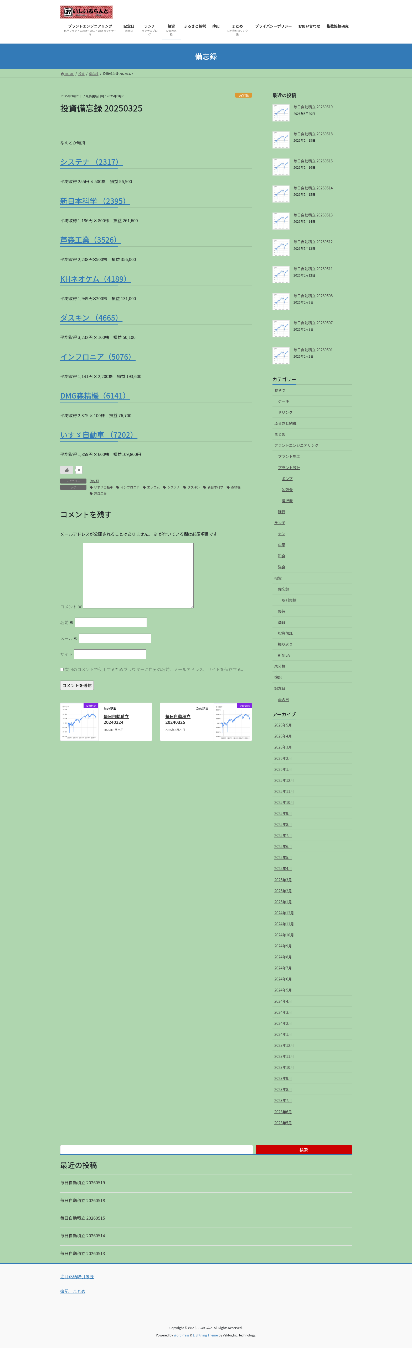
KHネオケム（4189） (95, 278)
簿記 (278, 677)
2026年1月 (283, 769)
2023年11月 (284, 1056)
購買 (281, 511)
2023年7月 (283, 1100)
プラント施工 (289, 456)
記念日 (279, 688)
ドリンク (285, 412)
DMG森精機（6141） (95, 395)
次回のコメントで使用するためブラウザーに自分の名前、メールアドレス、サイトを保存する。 (155, 669)
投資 (278, 578)
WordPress (181, 1335)
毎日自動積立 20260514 (313, 187)
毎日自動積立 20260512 (313, 241)
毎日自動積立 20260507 (313, 322)
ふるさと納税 (285, 423)
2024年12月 (284, 912)
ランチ (279, 522)
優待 (281, 611)
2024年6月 (283, 978)
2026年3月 (283, 747)
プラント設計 (289, 467)
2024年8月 (283, 956)
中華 (281, 544)
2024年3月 (283, 1012)
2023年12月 (284, 1045)
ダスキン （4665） (91, 317)
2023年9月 (283, 1078)
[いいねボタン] (66, 470)
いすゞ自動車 (103, 487)
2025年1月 (283, 901)
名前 (67, 622)
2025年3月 (283, 879)
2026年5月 (283, 725)
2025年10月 (284, 802)
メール (69, 638)
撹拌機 (287, 500)
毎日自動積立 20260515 (313, 160)
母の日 (283, 699)
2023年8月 (283, 1089)
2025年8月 (283, 824)
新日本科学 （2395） (95, 200)
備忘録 (244, 95)
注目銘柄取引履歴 (77, 1276)
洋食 (281, 566)
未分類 (279, 666)
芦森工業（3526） (90, 239)
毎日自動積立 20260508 (313, 295)
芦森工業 (100, 493)
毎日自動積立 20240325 (177, 719)
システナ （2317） (91, 161)
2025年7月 (283, 835)
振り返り (285, 644)
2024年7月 (283, 967)
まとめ (279, 434)
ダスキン (194, 487)
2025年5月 (283, 857)
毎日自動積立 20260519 (313, 106)
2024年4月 (283, 1001)
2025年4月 (283, 868)
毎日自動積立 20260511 (313, 268)
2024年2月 (283, 1023)
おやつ (279, 390)
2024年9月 (283, 945)
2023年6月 (283, 1111)
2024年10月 (284, 934)
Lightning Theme (205, 1335)
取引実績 (289, 600)
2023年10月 (284, 1067)
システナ (173, 487)
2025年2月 (283, 890)
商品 (281, 622)
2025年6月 (283, 846)
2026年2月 (283, 758)
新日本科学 (215, 487)
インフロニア (130, 487)
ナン (281, 533)
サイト (66, 654)
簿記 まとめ (72, 1291)
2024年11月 (284, 923)
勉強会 (287, 489)
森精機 (235, 487)
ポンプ (287, 478)
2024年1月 (283, 1034)
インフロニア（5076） (98, 356)
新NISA (284, 655)
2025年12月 (284, 780)
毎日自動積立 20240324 (116, 719)
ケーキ (283, 401)
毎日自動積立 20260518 (313, 133)
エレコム (153, 487)
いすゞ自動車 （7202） (98, 434)
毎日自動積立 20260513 (313, 214)
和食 (281, 555)
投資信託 (285, 633)
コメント (71, 606)
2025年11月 (284, 791)
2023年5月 (283, 1122)
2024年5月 (283, 990)
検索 (304, 1150)
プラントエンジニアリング (296, 445)
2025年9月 (283, 813)
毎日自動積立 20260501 (313, 349)
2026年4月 (283, 736)
